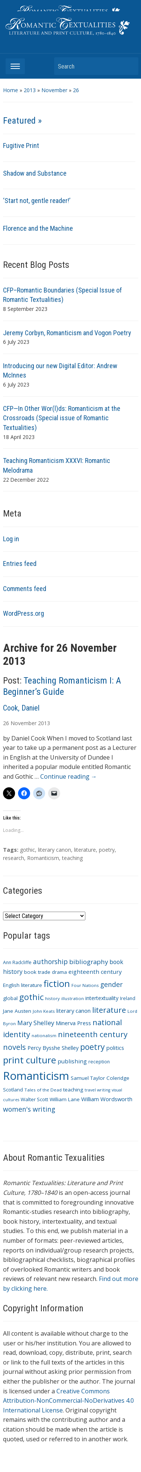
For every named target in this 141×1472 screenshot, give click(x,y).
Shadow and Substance (35, 173)
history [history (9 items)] (52, 998)
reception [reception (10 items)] (99, 1061)
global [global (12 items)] (10, 998)
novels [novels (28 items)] (14, 1047)
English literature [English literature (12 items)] (22, 985)
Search (129, 66)
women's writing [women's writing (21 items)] (29, 1109)
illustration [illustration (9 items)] (72, 998)
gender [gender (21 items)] (111, 984)
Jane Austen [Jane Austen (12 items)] (17, 1011)
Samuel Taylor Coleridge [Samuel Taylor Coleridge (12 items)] (100, 1078)
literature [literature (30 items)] (109, 1010)
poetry (107, 849)
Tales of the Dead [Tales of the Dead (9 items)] (43, 1090)
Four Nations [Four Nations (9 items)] (85, 985)
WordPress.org (23, 613)
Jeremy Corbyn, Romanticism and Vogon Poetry (67, 333)
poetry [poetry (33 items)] (92, 1046)
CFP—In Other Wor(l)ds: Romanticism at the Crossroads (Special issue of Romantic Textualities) (61, 418)
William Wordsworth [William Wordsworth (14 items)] (106, 1099)
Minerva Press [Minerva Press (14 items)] (73, 1023)
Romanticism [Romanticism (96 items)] (36, 1075)
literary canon (54, 849)
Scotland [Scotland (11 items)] (13, 1089)
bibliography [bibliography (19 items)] (88, 961)
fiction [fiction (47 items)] (57, 984)
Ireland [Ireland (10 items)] (127, 998)
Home (10, 90)
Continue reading (68, 776)
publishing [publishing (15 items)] (72, 1061)
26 (76, 90)
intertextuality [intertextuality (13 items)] (101, 998)
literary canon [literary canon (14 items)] (73, 1010)
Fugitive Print (21, 145)
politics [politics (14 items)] (115, 1047)
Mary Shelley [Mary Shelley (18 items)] (35, 1022)
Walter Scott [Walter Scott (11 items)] (34, 1099)
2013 (30, 90)
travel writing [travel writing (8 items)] (97, 1090)
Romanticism (43, 857)
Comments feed (24, 589)
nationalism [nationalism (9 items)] (44, 1035)
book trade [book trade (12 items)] (37, 972)
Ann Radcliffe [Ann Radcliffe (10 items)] (17, 962)
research (13, 857)
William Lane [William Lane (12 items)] (65, 1099)
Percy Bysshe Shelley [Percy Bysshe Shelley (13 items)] (53, 1047)
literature (85, 849)
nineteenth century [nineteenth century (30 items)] (92, 1034)
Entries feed (19, 563)
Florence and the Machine (38, 228)
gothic (27, 849)
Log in (11, 539)
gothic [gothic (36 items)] (31, 996)
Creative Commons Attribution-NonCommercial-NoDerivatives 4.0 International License (68, 1400)
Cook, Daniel (21, 707)
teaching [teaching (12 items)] (73, 1089)
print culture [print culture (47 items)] (29, 1060)
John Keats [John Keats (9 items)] (44, 1011)
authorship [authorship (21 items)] (50, 961)
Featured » (22, 120)
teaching (72, 857)
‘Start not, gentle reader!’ (36, 201)
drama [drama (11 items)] (59, 972)
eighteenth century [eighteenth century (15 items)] (95, 971)
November (54, 90)
